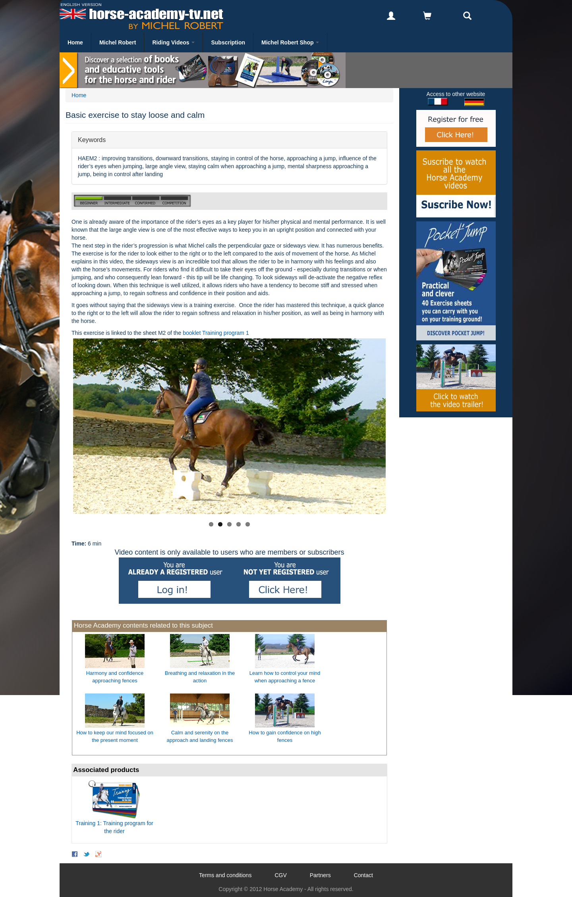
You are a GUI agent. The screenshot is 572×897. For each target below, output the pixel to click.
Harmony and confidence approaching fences (115, 677)
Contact (363, 875)
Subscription (228, 42)
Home (75, 42)
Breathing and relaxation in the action (200, 677)
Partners (320, 875)
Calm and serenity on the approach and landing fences (200, 736)
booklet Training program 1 (216, 333)
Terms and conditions (225, 875)
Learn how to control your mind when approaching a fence (284, 677)
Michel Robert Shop (290, 42)
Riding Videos (173, 42)
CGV (280, 875)
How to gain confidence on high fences (285, 736)
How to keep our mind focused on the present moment (114, 736)
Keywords (92, 139)
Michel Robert (117, 42)
